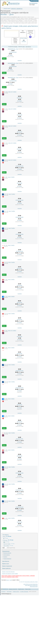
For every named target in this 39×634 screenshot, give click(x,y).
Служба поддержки (24, 591)
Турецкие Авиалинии (7, 558)
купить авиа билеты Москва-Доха (31, 585)
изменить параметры (16, 8)
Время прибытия (6, 568)
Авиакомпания (5, 551)
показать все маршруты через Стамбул (10, 573)
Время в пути (5, 563)
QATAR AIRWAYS (29, 48)
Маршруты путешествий (13, 589)
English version (16, 591)
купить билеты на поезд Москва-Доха (30, 584)
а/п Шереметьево (19, 166)
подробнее (20, 60)
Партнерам (9, 591)
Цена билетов (5, 561)
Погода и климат (28, 589)
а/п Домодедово (12, 52)
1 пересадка (5, 540)
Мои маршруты (33, 3)
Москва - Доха (13, 48)
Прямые (4, 536)
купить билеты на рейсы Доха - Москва (31, 581)
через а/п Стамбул (12, 91)
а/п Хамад (10, 55)
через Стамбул (11, 177)
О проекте (3, 591)
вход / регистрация (34, 0)
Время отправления (7, 566)
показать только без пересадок (8, 571)
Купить (4, 58)
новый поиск (6, 8)
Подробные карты (21, 589)
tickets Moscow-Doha (34, 586)
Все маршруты (6, 534)
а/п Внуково (19, 97)
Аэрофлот (5, 556)
